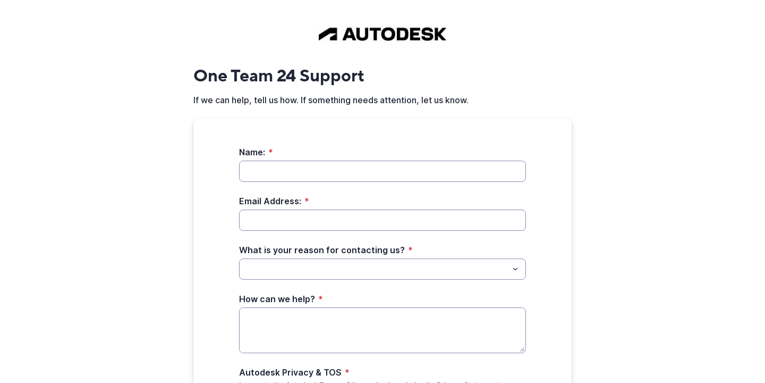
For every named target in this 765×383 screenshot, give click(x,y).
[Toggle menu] (515, 269)
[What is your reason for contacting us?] (245, 269)
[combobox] (382, 269)
